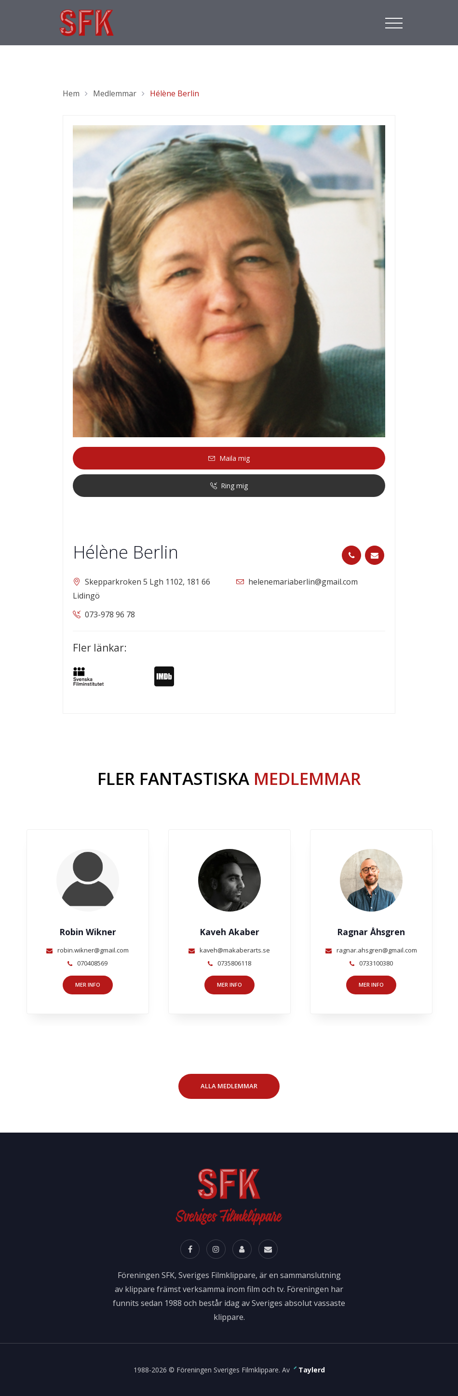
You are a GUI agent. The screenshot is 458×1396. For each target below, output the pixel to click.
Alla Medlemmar (229, 1086)
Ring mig (229, 485)
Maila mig (229, 458)
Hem (71, 93)
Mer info (87, 984)
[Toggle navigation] (394, 22)
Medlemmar (114, 93)
